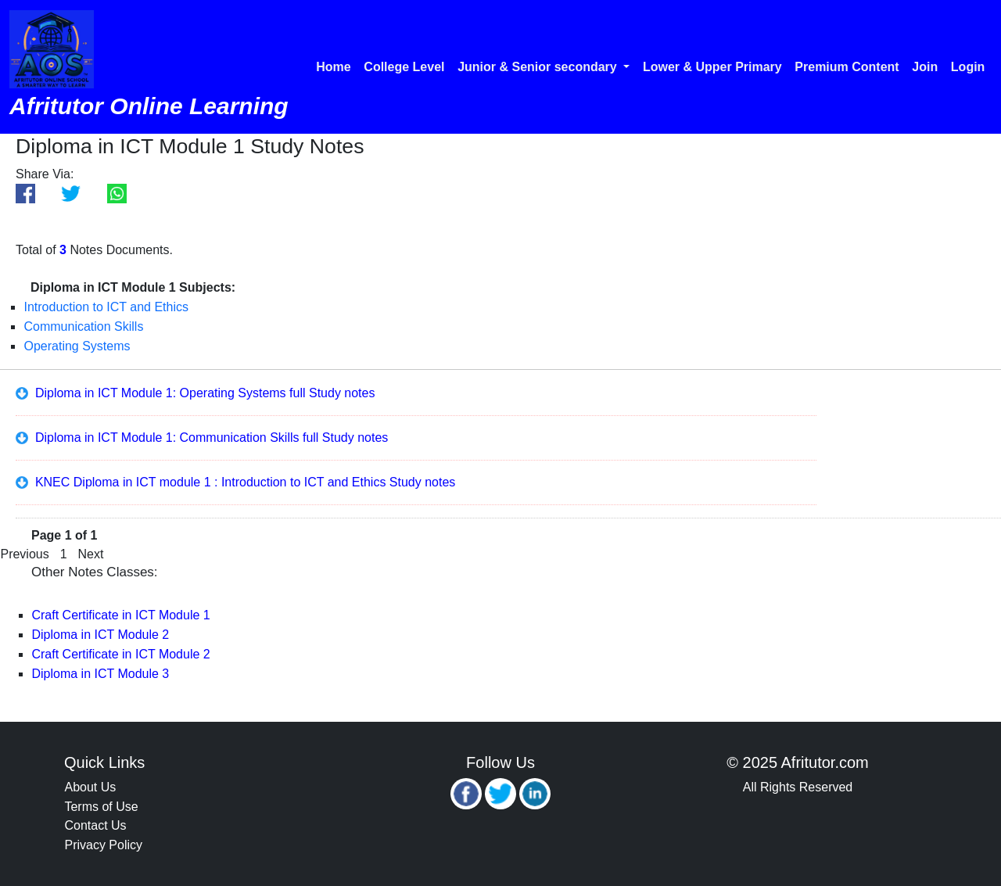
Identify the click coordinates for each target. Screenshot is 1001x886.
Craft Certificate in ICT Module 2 (120, 654)
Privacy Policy (103, 845)
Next (91, 554)
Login (968, 67)
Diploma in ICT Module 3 (100, 673)
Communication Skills (83, 326)
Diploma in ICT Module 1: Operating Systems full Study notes (195, 393)
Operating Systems (76, 346)
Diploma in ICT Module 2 (100, 634)
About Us (90, 787)
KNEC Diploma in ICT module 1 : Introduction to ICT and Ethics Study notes (235, 482)
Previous (24, 554)
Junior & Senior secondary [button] (538, 67)
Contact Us (95, 825)
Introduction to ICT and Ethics (105, 307)
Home (333, 67)
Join (925, 67)
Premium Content (847, 67)
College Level (404, 67)
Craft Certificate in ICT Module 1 (120, 615)
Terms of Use (101, 806)
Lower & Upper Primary (712, 67)
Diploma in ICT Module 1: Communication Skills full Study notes (202, 437)
